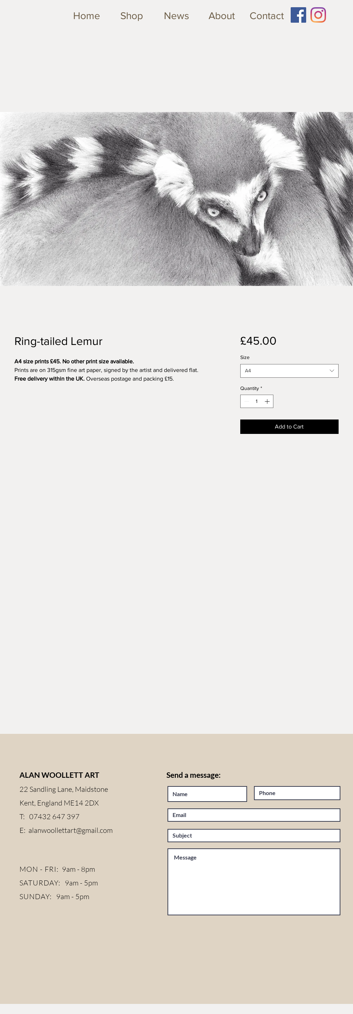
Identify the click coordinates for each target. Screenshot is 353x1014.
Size (245, 357)
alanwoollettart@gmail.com (70, 830)
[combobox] (289, 371)
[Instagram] (318, 15)
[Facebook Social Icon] (298, 15)
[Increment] (267, 401)
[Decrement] (245, 401)
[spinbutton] (256, 401)
